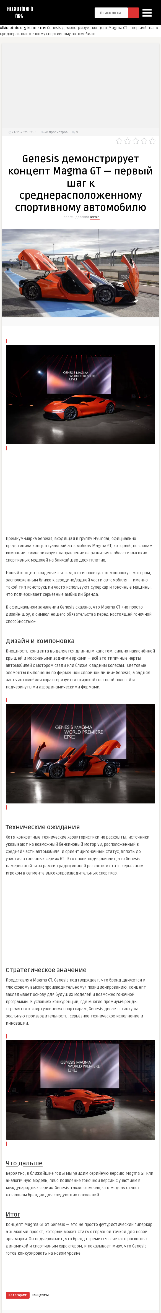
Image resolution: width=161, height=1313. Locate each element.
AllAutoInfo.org (13, 27)
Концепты (36, 27)
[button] (147, 13)
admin (95, 217)
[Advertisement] (82, 89)
